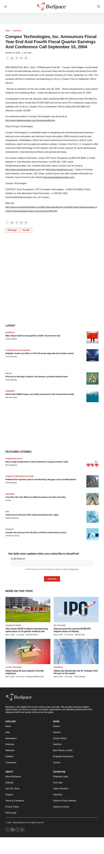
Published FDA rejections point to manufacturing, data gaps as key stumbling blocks (40, 479)
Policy (8, 373)
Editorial (10, 494)
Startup (9, 529)
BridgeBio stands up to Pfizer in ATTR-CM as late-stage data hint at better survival (39, 353)
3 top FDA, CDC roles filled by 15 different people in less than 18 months (35, 497)
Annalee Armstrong (12, 536)
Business (18, 31)
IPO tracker (60, 625)
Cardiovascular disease (17, 350)
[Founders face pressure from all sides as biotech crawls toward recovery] (92, 534)
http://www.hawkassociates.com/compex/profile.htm (30, 120)
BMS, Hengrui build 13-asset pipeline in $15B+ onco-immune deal (32, 336)
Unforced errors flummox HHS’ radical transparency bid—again (31, 515)
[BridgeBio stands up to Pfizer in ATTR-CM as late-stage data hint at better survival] (92, 355)
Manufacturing (13, 625)
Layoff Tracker (13, 667)
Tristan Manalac (11, 339)
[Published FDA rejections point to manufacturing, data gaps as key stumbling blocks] (92, 481)
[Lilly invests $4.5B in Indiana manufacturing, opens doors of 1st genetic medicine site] (27, 609)
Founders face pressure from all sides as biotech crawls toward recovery (35, 532)
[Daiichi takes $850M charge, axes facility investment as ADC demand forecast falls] (92, 396)
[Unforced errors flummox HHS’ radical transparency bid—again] (92, 517)
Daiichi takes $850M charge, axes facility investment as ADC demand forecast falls (39, 394)
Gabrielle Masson (32, 635)
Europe (26, 230)
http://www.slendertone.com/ (59, 169)
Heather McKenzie (12, 518)
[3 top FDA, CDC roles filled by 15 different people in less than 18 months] (92, 499)
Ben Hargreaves (11, 465)
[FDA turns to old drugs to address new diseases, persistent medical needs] (92, 378)
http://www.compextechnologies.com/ (23, 169)
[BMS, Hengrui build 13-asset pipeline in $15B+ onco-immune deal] (92, 338)
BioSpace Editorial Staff (35, 677)
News (7, 31)
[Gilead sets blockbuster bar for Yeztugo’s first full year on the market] (76, 651)
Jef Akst (8, 500)
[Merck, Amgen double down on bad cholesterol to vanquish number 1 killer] (92, 464)
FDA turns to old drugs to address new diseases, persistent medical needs (36, 376)
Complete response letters (19, 476)
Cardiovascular (13, 459)
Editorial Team (80, 635)
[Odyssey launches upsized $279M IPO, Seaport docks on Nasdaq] (76, 609)
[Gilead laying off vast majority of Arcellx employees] (27, 651)
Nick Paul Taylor (11, 397)
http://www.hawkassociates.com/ (58, 177)
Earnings (12, 230)
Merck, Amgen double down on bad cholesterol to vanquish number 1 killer (36, 462)
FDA (7, 512)
